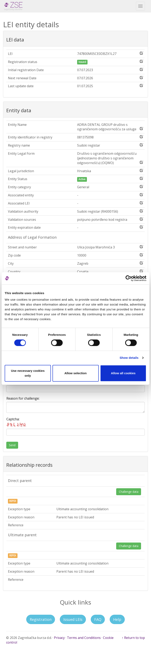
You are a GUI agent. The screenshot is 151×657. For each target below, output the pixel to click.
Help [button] (117, 619)
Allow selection (75, 373)
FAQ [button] (97, 619)
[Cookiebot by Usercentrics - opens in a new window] (128, 278)
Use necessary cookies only (28, 373)
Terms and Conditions (84, 637)
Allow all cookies (123, 373)
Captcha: (16, 422)
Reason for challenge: (22, 398)
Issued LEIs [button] (72, 619)
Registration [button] (40, 619)
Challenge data (128, 492)
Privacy (59, 637)
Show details (129, 357)
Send (12, 445)
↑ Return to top (133, 637)
